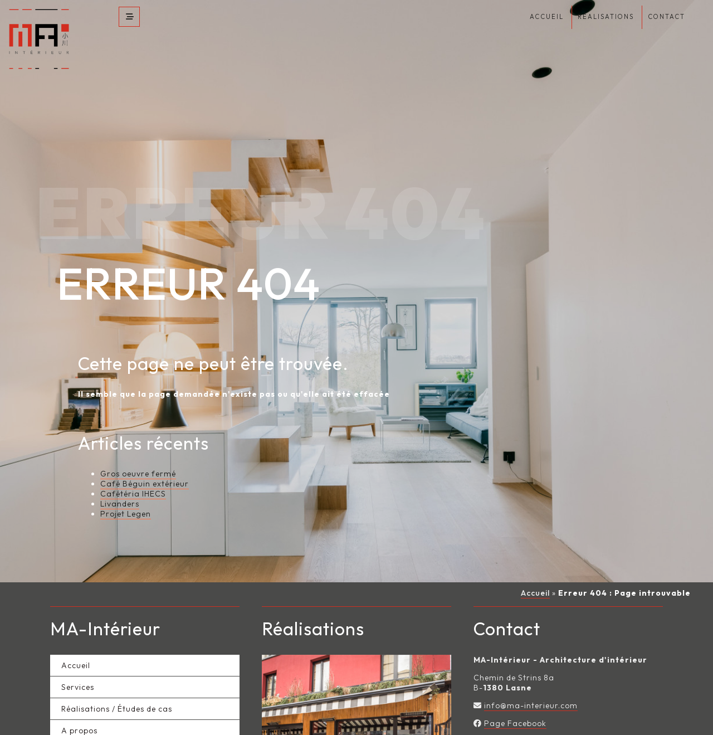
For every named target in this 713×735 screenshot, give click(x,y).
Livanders (119, 481)
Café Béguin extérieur (144, 461)
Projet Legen (125, 491)
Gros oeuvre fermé (138, 451)
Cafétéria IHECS (133, 471)
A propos (79, 708)
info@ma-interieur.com (531, 683)
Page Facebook (515, 700)
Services (77, 664)
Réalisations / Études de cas (116, 686)
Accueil (535, 571)
